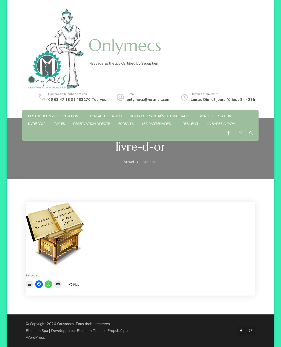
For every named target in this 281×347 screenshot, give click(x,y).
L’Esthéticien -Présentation (53, 116)
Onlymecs (124, 45)
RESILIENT (191, 124)
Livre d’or (37, 124)
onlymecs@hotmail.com (148, 99)
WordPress (35, 337)
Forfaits (126, 124)
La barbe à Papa (221, 124)
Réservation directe (91, 124)
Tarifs (59, 124)
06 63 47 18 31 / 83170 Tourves (77, 99)
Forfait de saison (106, 116)
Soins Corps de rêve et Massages (160, 116)
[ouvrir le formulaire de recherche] (251, 133)
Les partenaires (156, 124)
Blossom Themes (92, 330)
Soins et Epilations (216, 116)
